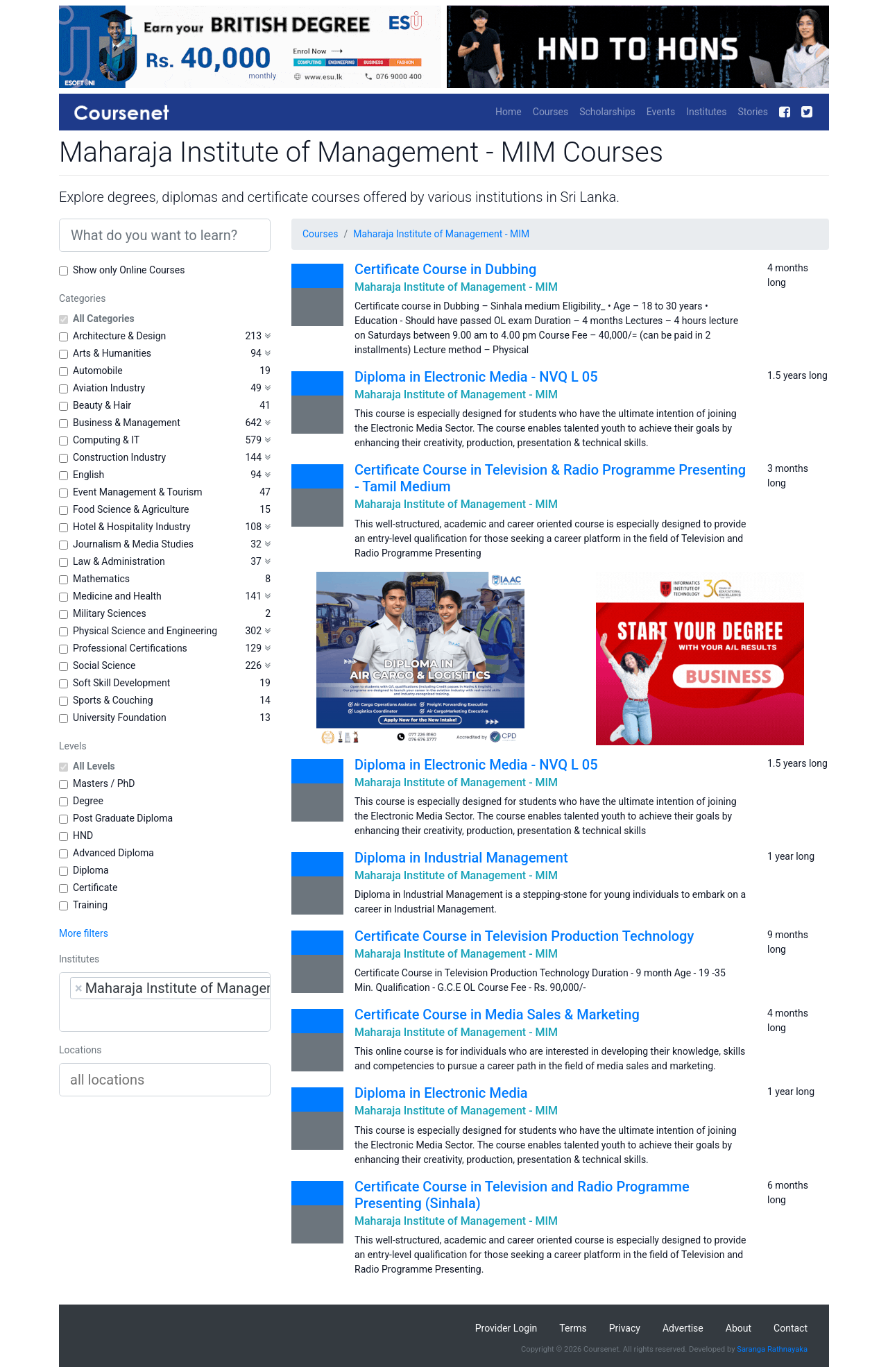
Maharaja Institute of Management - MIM (441, 233)
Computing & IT (106, 439)
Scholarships (607, 111)
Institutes (706, 111)
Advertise (683, 1328)
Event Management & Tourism (138, 492)
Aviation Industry (109, 387)
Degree (88, 800)
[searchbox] (158, 1015)
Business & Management (126, 422)
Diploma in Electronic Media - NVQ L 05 (476, 376)
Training (90, 904)
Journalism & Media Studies (133, 544)
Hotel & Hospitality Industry (132, 526)
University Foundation (119, 717)
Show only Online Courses (129, 269)
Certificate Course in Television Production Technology (524, 936)
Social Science (104, 665)
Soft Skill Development (121, 682)
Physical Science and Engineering (145, 630)
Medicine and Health (117, 596)
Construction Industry (119, 457)
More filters (83, 933)
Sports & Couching (113, 700)
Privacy (624, 1328)
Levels (73, 746)
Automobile (98, 370)
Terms (572, 1328)
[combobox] (165, 1002)
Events (661, 111)
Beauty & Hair (102, 405)
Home (508, 111)
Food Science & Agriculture (131, 509)
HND (83, 835)
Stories (752, 111)
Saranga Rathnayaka (772, 1349)
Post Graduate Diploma (123, 818)
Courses (550, 111)
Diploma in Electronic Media (441, 1093)
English (88, 474)
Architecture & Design (119, 335)
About (738, 1328)
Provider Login (506, 1328)
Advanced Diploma (113, 852)
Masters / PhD (104, 783)
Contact (791, 1328)
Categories (82, 298)
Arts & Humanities (112, 353)
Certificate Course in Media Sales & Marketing (497, 1014)
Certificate (95, 887)
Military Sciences (109, 613)
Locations (80, 1049)
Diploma (91, 870)
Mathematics (101, 578)
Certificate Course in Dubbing (445, 269)
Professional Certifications (130, 648)
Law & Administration (119, 561)
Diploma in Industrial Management (461, 857)
